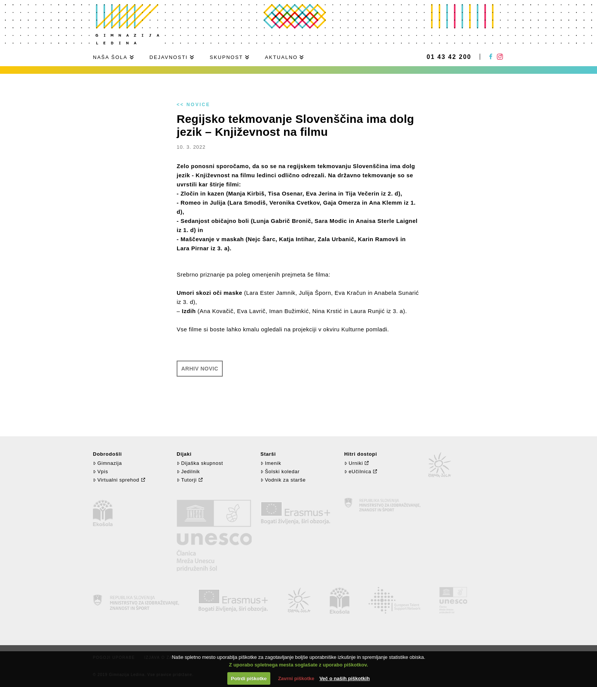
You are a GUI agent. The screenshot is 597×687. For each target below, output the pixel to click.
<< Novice (193, 104)
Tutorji (187, 480)
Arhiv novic (199, 369)
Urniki (353, 463)
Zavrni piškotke (296, 678)
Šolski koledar (280, 471)
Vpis (100, 471)
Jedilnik (188, 471)
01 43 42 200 (449, 57)
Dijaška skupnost (200, 463)
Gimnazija (107, 463)
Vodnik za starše (283, 480)
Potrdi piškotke (249, 678)
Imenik (270, 463)
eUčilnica (357, 471)
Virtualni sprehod (116, 480)
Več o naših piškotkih (344, 678)
